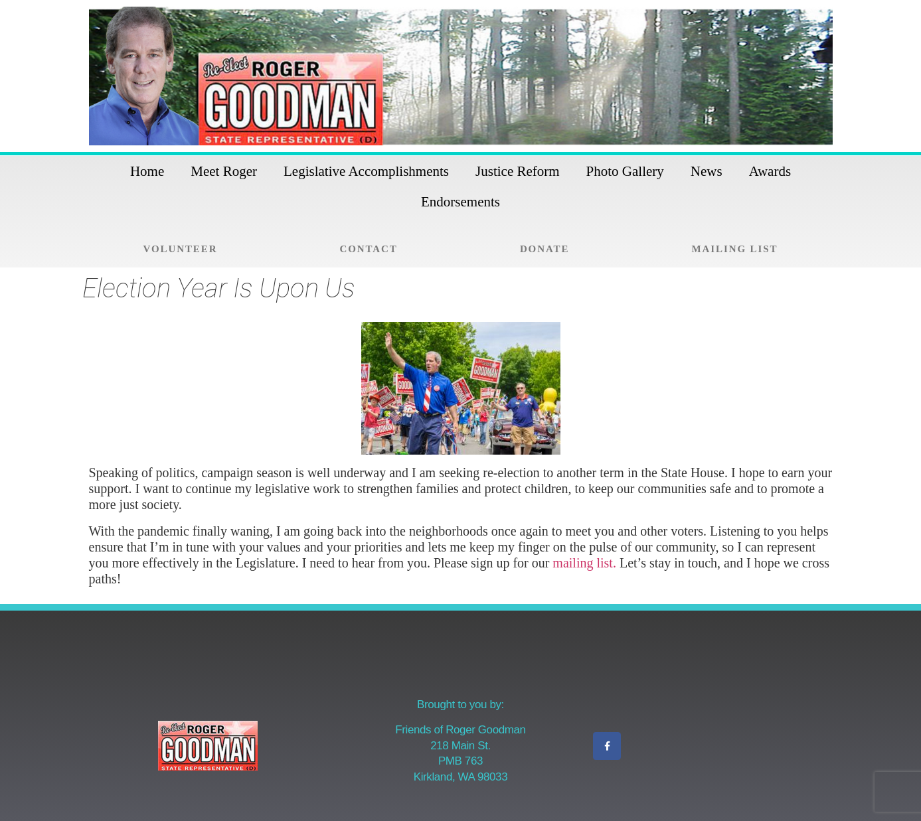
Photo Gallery (625, 171)
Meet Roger (224, 171)
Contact (369, 249)
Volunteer (180, 249)
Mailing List (734, 249)
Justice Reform (517, 171)
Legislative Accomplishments (366, 171)
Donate (544, 249)
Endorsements (460, 202)
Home (147, 171)
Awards (770, 171)
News (706, 171)
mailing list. (584, 563)
